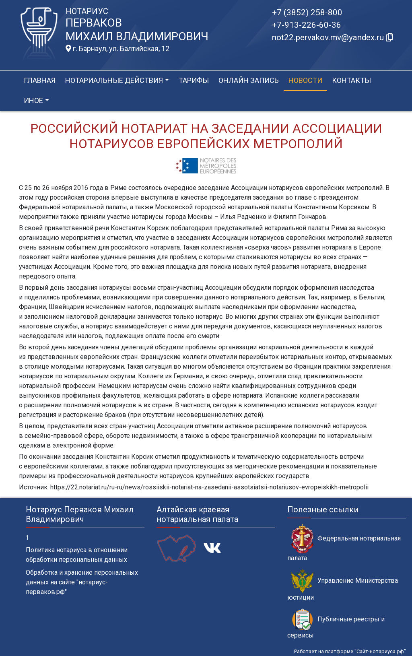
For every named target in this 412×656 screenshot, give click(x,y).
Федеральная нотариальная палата (344, 543)
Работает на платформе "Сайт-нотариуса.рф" (350, 651)
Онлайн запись (248, 80)
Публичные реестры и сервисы (336, 624)
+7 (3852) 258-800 (307, 12)
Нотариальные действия (114, 80)
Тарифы (194, 80)
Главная (40, 80)
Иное (33, 100)
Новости (305, 80)
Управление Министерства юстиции (342, 585)
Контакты (351, 80)
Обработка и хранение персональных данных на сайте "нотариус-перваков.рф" (82, 582)
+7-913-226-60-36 (306, 25)
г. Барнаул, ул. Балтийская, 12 (117, 49)
